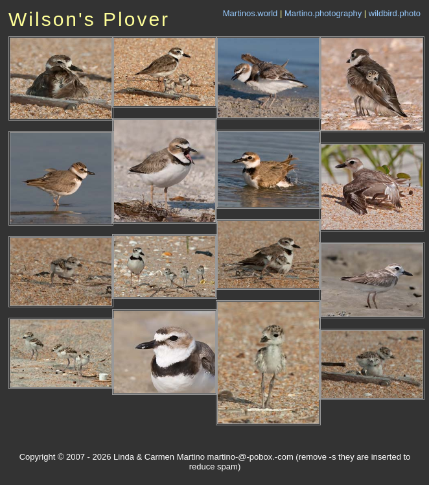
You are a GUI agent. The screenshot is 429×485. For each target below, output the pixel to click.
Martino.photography (323, 13)
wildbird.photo (395, 13)
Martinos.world (250, 13)
